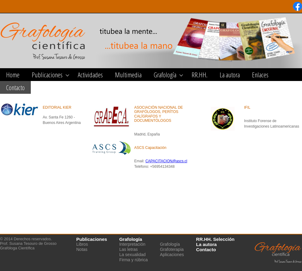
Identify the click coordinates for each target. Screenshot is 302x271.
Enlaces (260, 74)
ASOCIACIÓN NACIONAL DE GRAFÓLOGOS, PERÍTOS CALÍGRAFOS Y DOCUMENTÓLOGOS (158, 114)
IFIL (247, 107)
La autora (230, 74)
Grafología (165, 74)
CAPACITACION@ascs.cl (166, 161)
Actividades (90, 74)
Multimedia (128, 74)
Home (13, 74)
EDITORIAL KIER (57, 107)
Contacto (15, 87)
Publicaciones (47, 74)
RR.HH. (199, 74)
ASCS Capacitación (150, 148)
